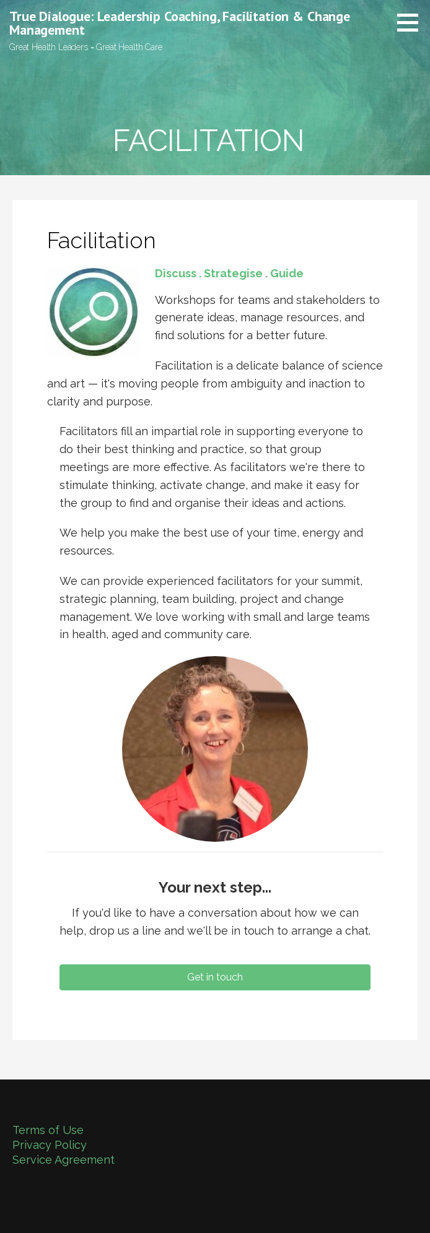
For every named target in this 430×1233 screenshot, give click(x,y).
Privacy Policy (49, 1144)
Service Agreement (63, 1159)
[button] (412, 22)
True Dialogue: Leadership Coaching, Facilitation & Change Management (179, 22)
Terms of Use (48, 1129)
